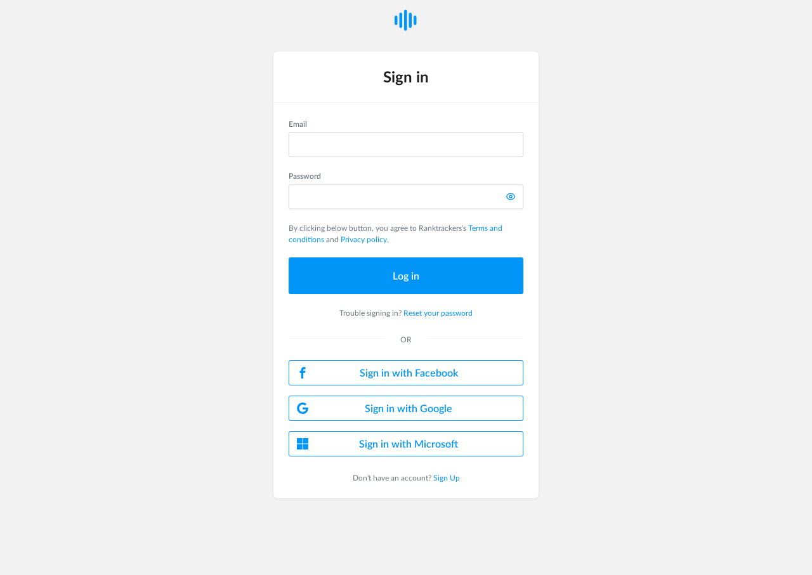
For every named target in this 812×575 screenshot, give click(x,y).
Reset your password (438, 312)
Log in (406, 275)
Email (298, 124)
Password (305, 176)
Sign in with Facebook (377, 372)
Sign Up (446, 477)
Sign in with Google (374, 408)
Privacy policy (364, 239)
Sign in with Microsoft (377, 443)
